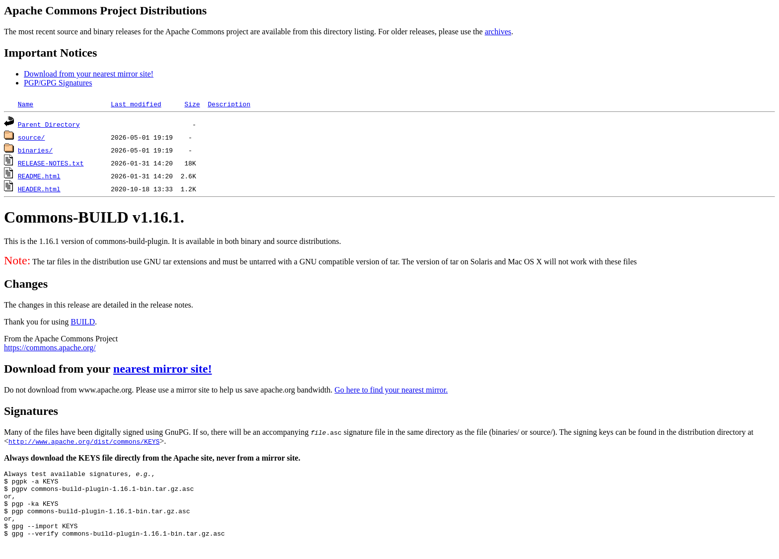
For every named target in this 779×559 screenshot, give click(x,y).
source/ (31, 137)
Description (229, 103)
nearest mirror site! (162, 368)
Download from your (58, 368)
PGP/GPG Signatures (58, 83)
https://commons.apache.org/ (50, 347)
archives (498, 31)
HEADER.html (39, 188)
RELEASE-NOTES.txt (51, 163)
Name (25, 103)
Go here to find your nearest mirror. (391, 390)
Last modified (136, 103)
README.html (39, 175)
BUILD (83, 322)
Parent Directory (49, 124)
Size (192, 103)
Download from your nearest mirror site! (89, 74)
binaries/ (35, 150)
